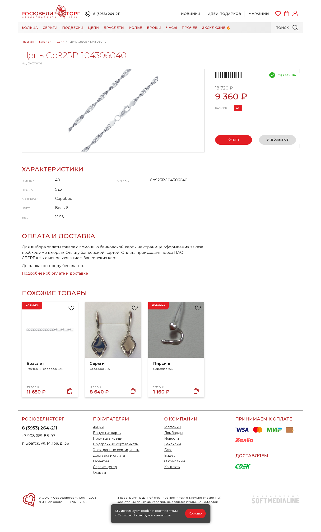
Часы (171, 28)
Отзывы (99, 472)
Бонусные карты (107, 433)
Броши (154, 28)
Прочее (189, 28)
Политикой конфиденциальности (144, 515)
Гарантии (101, 461)
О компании (174, 461)
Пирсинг (162, 363)
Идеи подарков (224, 14)
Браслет (35, 363)
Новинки (190, 14)
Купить (233, 139)
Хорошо (195, 513)
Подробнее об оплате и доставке (55, 273)
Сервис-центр (105, 467)
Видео (170, 455)
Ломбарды (173, 433)
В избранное (277, 139)
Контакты (172, 467)
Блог (168, 450)
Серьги (50, 28)
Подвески (72, 28)
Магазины (258, 14)
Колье (135, 28)
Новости (171, 438)
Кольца (30, 28)
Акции (98, 427)
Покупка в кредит (108, 438)
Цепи (93, 28)
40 (238, 108)
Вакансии (172, 444)
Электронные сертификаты (116, 450)
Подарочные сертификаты (116, 444)
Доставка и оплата (109, 455)
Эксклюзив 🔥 (216, 28)
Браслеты (114, 28)
